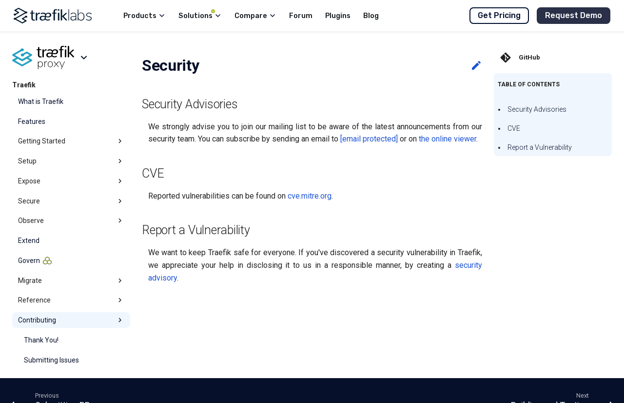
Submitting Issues (51, 360)
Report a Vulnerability (539, 147)
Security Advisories (536, 109)
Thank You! (41, 340)
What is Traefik (40, 101)
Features (31, 121)
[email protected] (369, 138)
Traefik (24, 85)
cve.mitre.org (310, 196)
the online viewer (447, 138)
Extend (28, 240)
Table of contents (529, 84)
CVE (513, 128)
